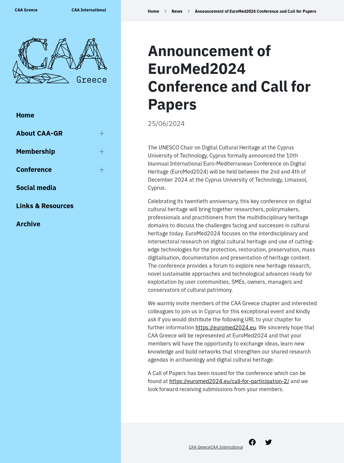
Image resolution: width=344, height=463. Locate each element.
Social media (36, 187)
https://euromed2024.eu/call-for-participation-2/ (229, 381)
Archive (28, 223)
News (177, 11)
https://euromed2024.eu (226, 327)
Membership (35, 151)
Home (25, 115)
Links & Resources (45, 205)
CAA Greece (26, 9)
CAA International (89, 9)
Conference (34, 169)
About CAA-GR (39, 133)
